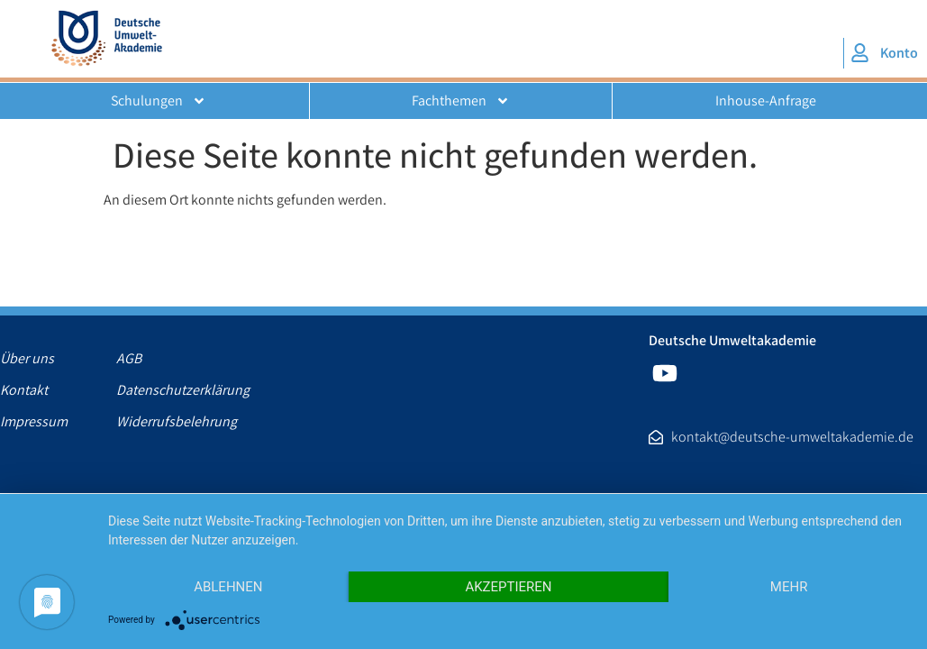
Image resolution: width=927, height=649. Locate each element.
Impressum (34, 422)
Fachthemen (461, 101)
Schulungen (158, 101)
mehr (789, 587)
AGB (128, 359)
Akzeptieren (508, 587)
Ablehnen (228, 587)
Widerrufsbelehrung (174, 422)
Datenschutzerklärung (174, 390)
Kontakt (24, 390)
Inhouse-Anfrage (765, 100)
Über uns (27, 359)
